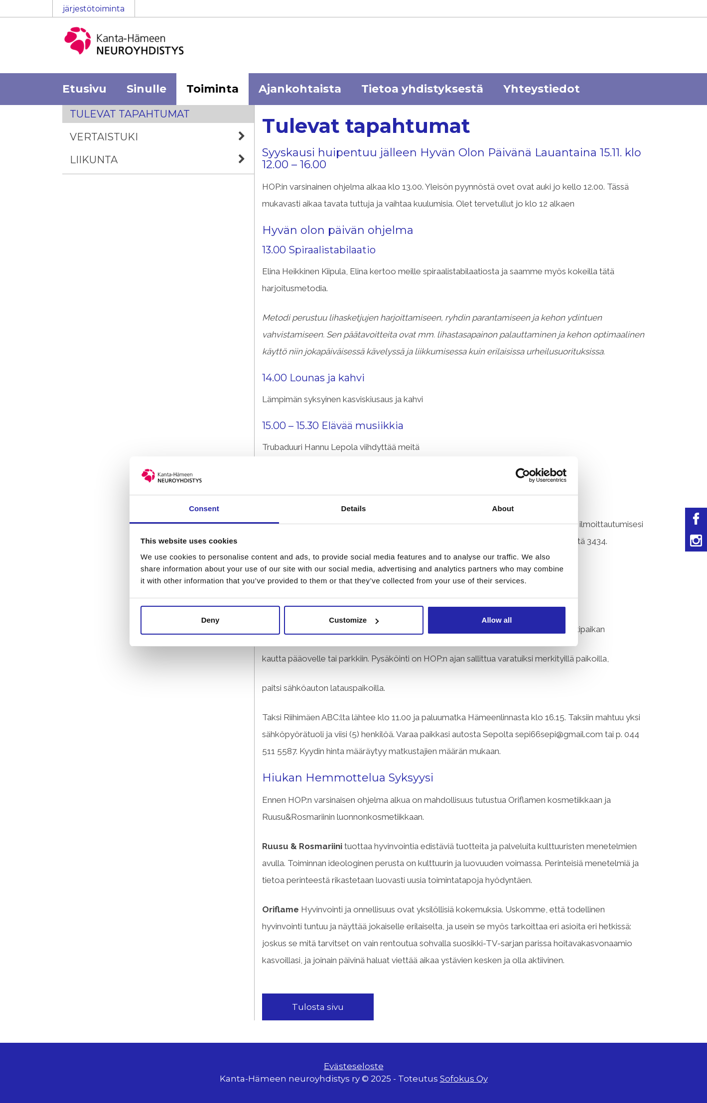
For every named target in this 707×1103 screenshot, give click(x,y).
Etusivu (84, 89)
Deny (210, 620)
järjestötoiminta (94, 8)
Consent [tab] (204, 508)
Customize (354, 620)
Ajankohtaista (300, 89)
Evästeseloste (354, 1066)
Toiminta (212, 89)
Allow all (497, 620)
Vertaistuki (162, 137)
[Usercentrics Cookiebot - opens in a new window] (522, 475)
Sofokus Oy (464, 1079)
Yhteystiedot (541, 89)
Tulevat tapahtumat (130, 114)
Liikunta (162, 160)
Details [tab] (353, 508)
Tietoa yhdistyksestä (422, 89)
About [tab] (503, 508)
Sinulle (146, 89)
